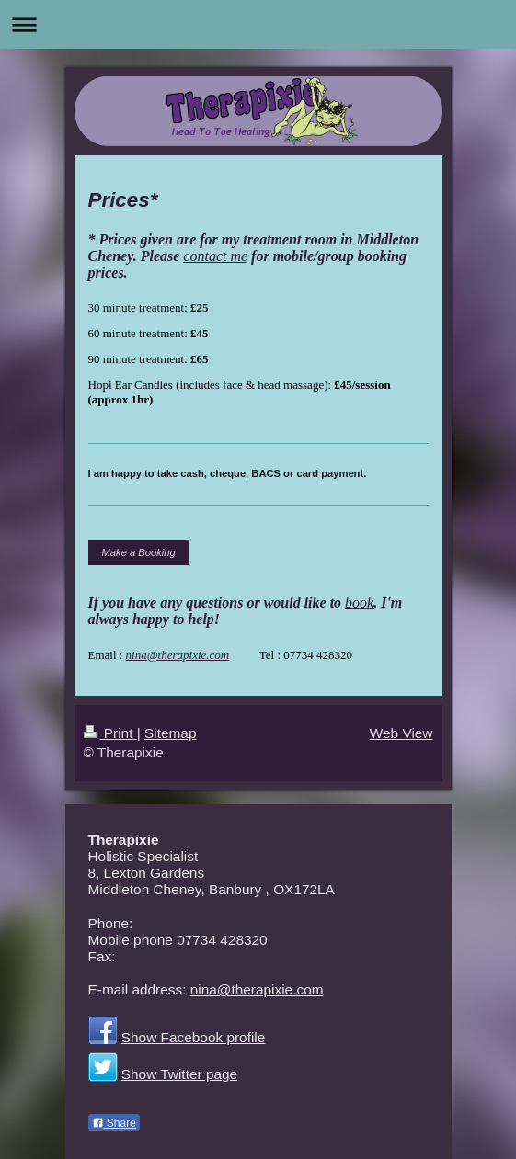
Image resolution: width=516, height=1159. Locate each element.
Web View (401, 733)
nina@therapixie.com (178, 655)
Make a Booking (139, 552)
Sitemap (170, 733)
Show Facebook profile (193, 1037)
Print (110, 733)
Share (114, 1123)
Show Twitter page (179, 1074)
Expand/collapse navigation (258, 24)
